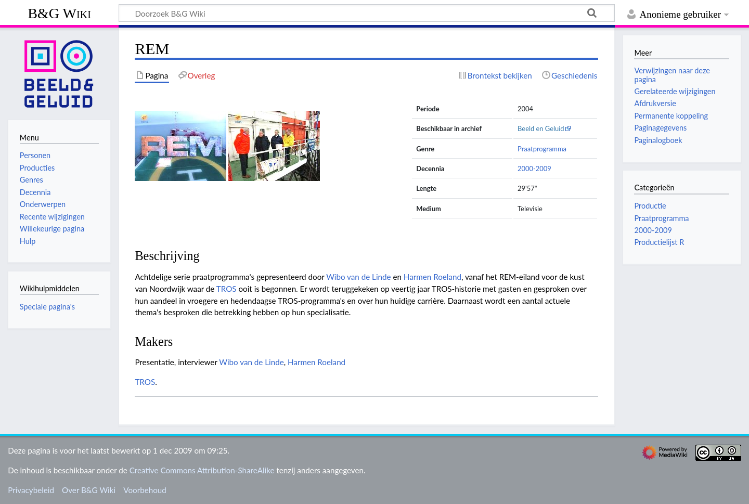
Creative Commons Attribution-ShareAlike (202, 470)
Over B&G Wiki (88, 490)
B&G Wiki (59, 13)
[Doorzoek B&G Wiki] (366, 13)
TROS (226, 288)
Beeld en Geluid (541, 128)
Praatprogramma (542, 149)
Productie (650, 205)
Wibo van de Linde (358, 276)
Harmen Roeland (432, 276)
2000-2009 (534, 168)
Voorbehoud (144, 490)
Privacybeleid (31, 490)
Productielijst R (659, 242)
